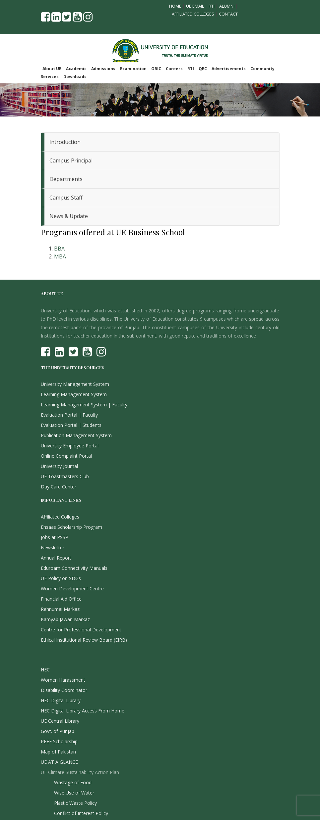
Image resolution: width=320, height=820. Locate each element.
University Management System (75, 384)
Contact (228, 14)
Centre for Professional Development (81, 629)
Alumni (226, 6)
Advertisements (229, 68)
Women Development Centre (72, 588)
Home (175, 6)
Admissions (103, 68)
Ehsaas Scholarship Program (71, 527)
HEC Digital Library (61, 700)
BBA (59, 248)
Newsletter (52, 547)
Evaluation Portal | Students (71, 425)
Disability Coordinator (64, 690)
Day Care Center (58, 486)
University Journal (59, 466)
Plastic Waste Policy (75, 803)
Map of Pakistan (58, 752)
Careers (174, 68)
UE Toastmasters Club (65, 476)
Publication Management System (76, 435)
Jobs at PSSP (54, 537)
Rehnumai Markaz (60, 609)
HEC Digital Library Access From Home (82, 710)
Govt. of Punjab (57, 731)
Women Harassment (63, 680)
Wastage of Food (73, 782)
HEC (45, 669)
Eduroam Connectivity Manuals (74, 568)
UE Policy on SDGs (61, 578)
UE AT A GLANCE (59, 762)
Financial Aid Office (61, 599)
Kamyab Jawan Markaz (65, 619)
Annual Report (56, 558)
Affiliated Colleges (193, 14)
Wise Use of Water (74, 793)
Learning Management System (74, 394)
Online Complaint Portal (66, 456)
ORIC (156, 68)
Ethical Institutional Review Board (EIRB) (84, 640)
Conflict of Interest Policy (81, 813)
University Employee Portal (69, 445)
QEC (203, 68)
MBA (60, 256)
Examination (133, 68)
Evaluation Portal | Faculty (69, 415)
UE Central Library (60, 721)
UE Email (195, 6)
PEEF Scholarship (59, 741)
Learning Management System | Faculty (84, 404)
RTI (212, 6)
